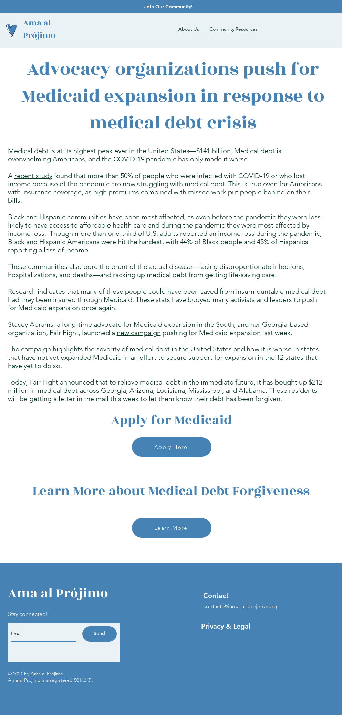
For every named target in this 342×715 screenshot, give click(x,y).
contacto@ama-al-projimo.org (240, 606)
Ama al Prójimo (39, 29)
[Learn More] (171, 528)
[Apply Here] (171, 447)
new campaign (139, 332)
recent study (33, 175)
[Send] (99, 634)
